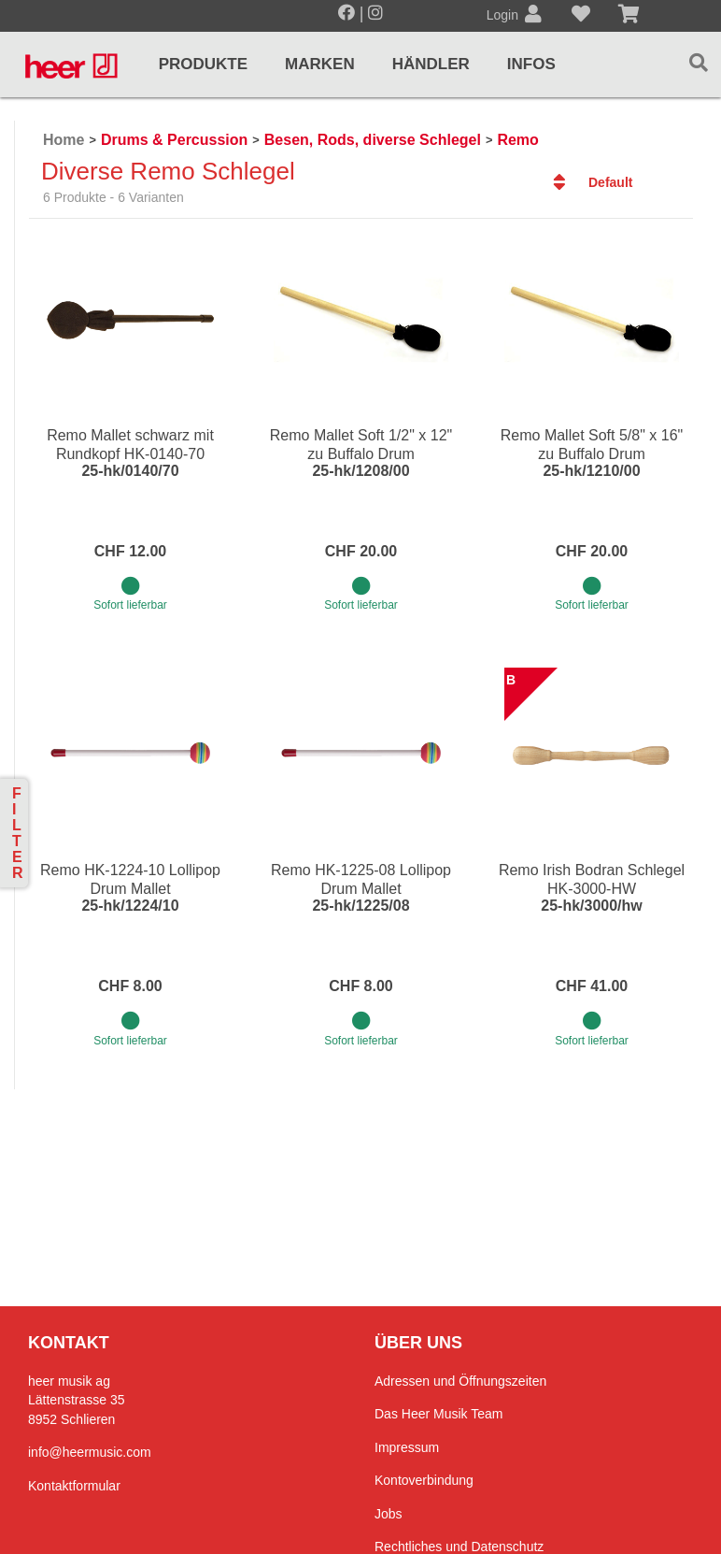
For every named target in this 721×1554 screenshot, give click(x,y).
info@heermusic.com (89, 1452)
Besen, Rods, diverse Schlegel (372, 140)
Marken (320, 64)
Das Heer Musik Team (438, 1413)
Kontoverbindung (424, 1480)
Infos (531, 64)
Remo (517, 140)
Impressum (407, 1447)
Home (63, 140)
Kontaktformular (74, 1485)
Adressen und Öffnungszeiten (460, 1381)
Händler (431, 64)
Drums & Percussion (174, 140)
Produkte (203, 64)
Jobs (389, 1513)
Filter (17, 833)
